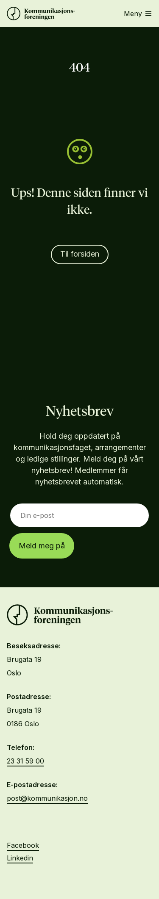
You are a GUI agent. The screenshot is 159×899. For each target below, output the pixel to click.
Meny (137, 13)
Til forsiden (79, 253)
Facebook (23, 845)
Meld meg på (42, 545)
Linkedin (20, 858)
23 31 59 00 (25, 761)
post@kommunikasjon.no (47, 798)
